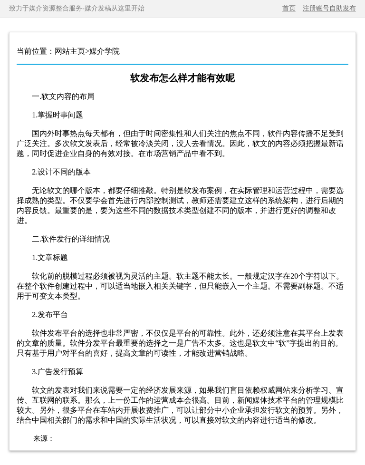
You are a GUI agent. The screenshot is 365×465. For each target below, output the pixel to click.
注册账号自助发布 (329, 8)
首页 (289, 8)
